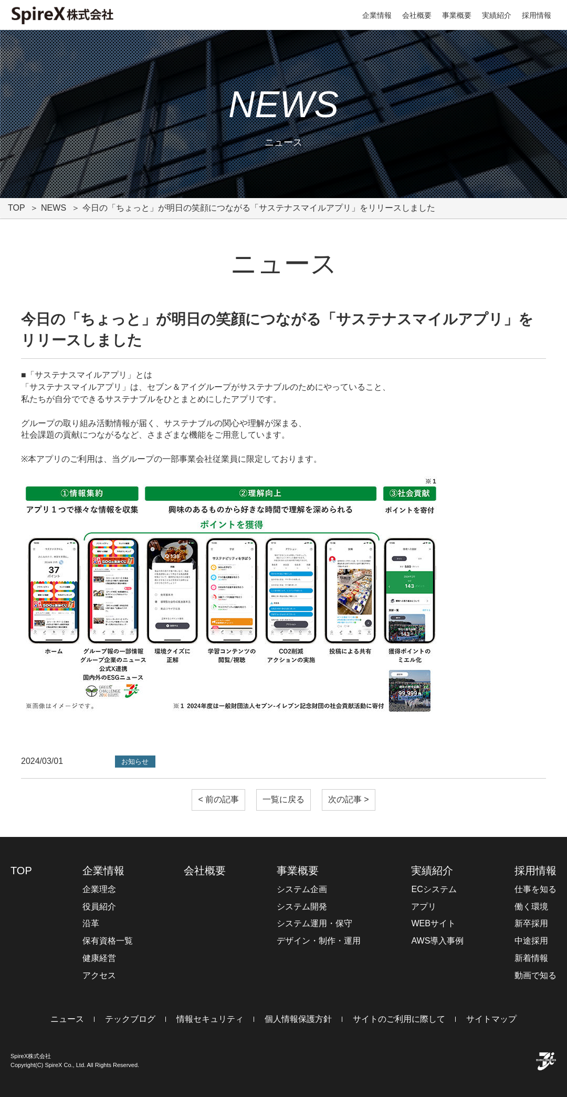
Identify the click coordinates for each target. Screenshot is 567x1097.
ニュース (67, 1019)
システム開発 (302, 906)
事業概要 (456, 15)
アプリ (423, 906)
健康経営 (99, 958)
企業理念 (99, 889)
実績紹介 (496, 15)
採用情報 (536, 15)
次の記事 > (348, 799)
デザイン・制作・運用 (319, 940)
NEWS (53, 207)
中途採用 (531, 940)
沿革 (90, 923)
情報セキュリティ (210, 1019)
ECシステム (433, 889)
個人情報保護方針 (298, 1019)
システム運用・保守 (314, 923)
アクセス (99, 975)
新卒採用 (531, 923)
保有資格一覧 (107, 940)
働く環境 (531, 906)
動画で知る (535, 975)
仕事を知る (535, 889)
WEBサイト (433, 923)
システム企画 (302, 889)
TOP (16, 207)
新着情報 (531, 958)
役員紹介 (99, 906)
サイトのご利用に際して (399, 1019)
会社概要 (417, 15)
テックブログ (130, 1019)
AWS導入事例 (437, 940)
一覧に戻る (283, 799)
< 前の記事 (218, 799)
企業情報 (377, 15)
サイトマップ (491, 1019)
